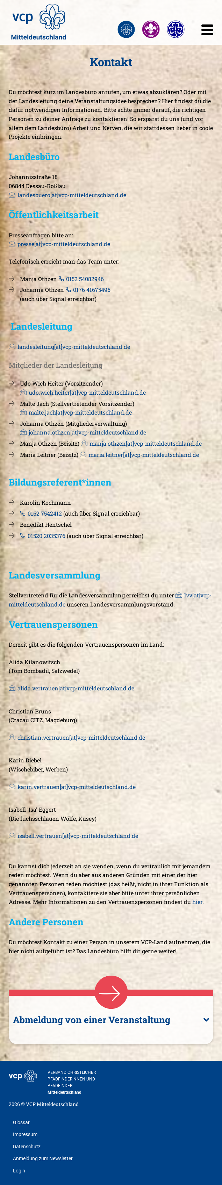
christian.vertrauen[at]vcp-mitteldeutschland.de (81, 737)
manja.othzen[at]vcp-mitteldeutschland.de (145, 443)
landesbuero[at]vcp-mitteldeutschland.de (71, 195)
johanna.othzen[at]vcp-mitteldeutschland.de (87, 432)
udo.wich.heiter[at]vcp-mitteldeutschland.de (87, 392)
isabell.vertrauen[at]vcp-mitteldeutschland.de (77, 835)
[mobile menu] (207, 31)
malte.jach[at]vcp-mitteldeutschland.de (80, 412)
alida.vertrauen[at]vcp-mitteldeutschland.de (75, 688)
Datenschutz (27, 1146)
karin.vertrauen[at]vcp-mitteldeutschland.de (76, 786)
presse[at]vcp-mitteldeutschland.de (63, 243)
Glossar (21, 1122)
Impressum (25, 1134)
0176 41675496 (92, 289)
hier (197, 901)
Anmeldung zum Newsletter (43, 1158)
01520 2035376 (46, 535)
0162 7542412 (45, 513)
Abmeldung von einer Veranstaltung (92, 1020)
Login (19, 1170)
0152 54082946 (85, 278)
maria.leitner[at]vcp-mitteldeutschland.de (143, 454)
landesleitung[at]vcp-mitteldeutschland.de (73, 346)
